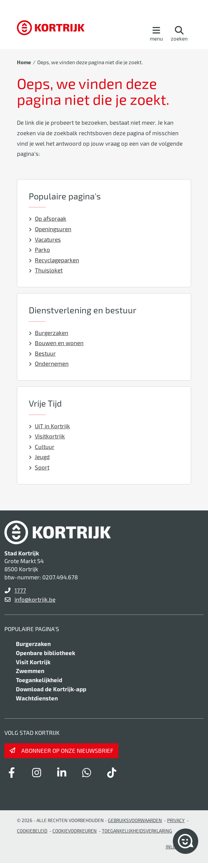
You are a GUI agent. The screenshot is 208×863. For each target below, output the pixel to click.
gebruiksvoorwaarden (135, 820)
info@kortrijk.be (35, 599)
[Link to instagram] (36, 772)
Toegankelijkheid (39, 679)
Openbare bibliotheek (45, 652)
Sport (39, 467)
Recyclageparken (54, 260)
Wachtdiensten (37, 698)
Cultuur (41, 446)
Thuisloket (46, 270)
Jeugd (39, 456)
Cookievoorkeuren (74, 831)
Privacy (176, 820)
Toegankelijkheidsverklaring (137, 831)
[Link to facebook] (11, 772)
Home (24, 62)
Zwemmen (30, 670)
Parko (39, 249)
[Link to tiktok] (112, 772)
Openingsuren (50, 228)
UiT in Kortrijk (49, 426)
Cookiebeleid (32, 831)
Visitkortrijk (47, 436)
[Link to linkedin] (61, 772)
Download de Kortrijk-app (51, 689)
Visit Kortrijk (33, 661)
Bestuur (42, 353)
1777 (20, 590)
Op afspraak (47, 218)
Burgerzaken (48, 332)
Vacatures (45, 239)
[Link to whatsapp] (86, 772)
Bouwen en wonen (56, 342)
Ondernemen (49, 363)
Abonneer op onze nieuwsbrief (67, 750)
